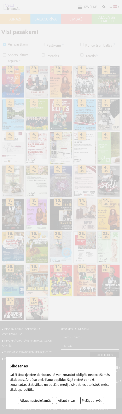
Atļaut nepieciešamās (35, 400)
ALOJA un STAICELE (106, 19)
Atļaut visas (67, 400)
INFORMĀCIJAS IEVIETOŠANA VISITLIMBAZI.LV (21, 331)
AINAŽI (15, 19)
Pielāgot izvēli (92, 400)
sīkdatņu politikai (22, 389)
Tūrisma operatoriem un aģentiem (28, 352)
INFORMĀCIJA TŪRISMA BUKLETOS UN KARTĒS (27, 343)
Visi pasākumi (18, 44)
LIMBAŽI (76, 19)
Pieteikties (105, 355)
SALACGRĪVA (46, 19)
